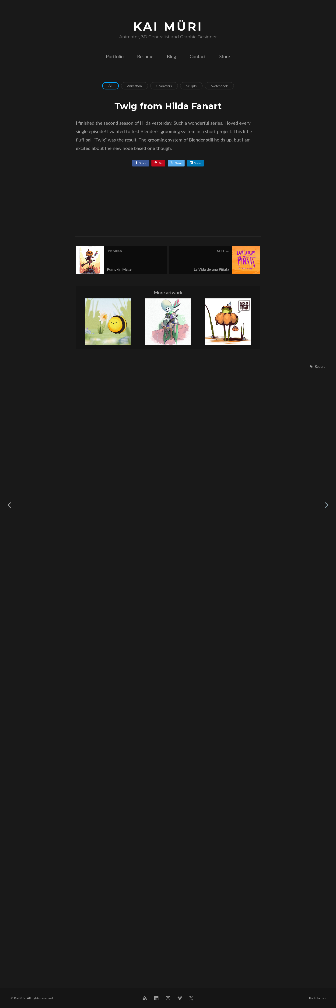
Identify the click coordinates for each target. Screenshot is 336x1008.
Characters (164, 86)
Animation (134, 86)
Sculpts (191, 86)
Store (224, 56)
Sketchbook (219, 86)
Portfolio (115, 56)
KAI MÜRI (168, 26)
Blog (171, 56)
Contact (197, 56)
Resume (145, 56)
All (110, 86)
